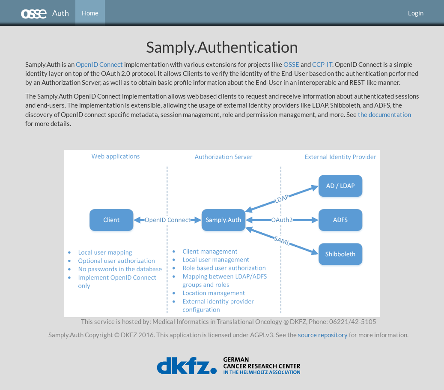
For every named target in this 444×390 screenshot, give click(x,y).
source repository (323, 335)
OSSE (291, 64)
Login (415, 13)
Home (90, 13)
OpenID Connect (99, 64)
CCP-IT (322, 64)
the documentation (384, 114)
